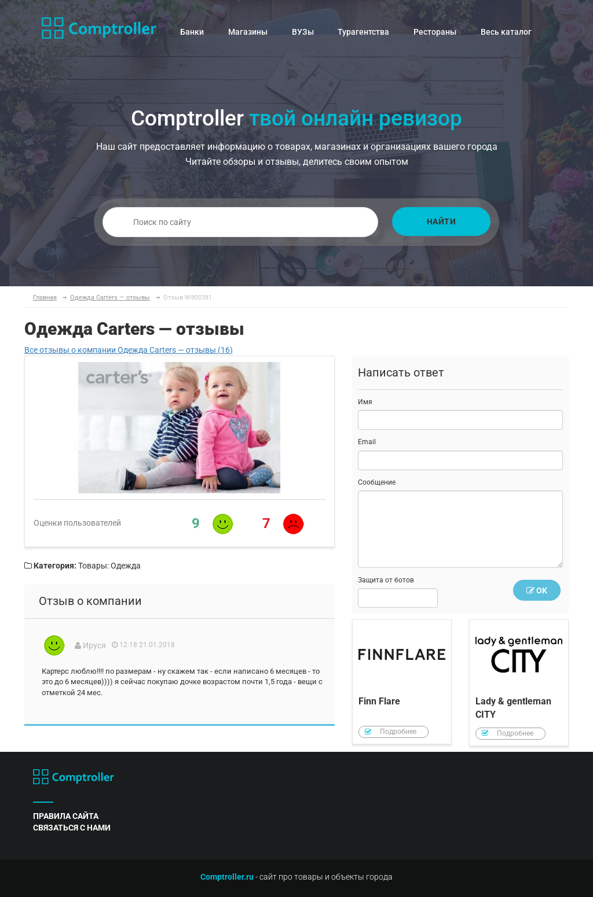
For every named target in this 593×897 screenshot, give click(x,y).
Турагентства (363, 31)
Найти (441, 221)
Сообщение (377, 482)
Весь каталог (506, 31)
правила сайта (65, 816)
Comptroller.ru (227, 876)
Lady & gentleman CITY (519, 682)
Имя (365, 402)
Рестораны (434, 31)
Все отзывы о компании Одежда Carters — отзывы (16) (128, 350)
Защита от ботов (386, 580)
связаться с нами (72, 827)
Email (367, 442)
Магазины (248, 31)
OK (536, 590)
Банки (192, 31)
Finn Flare (402, 682)
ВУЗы (303, 31)
